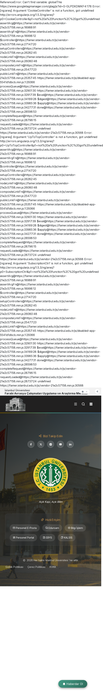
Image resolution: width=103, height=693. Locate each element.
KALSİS (66, 538)
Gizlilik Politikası (14, 566)
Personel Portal (23, 538)
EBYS (47, 538)
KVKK (53, 566)
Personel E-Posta (25, 528)
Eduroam (52, 528)
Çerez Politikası (36, 566)
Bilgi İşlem (75, 528)
